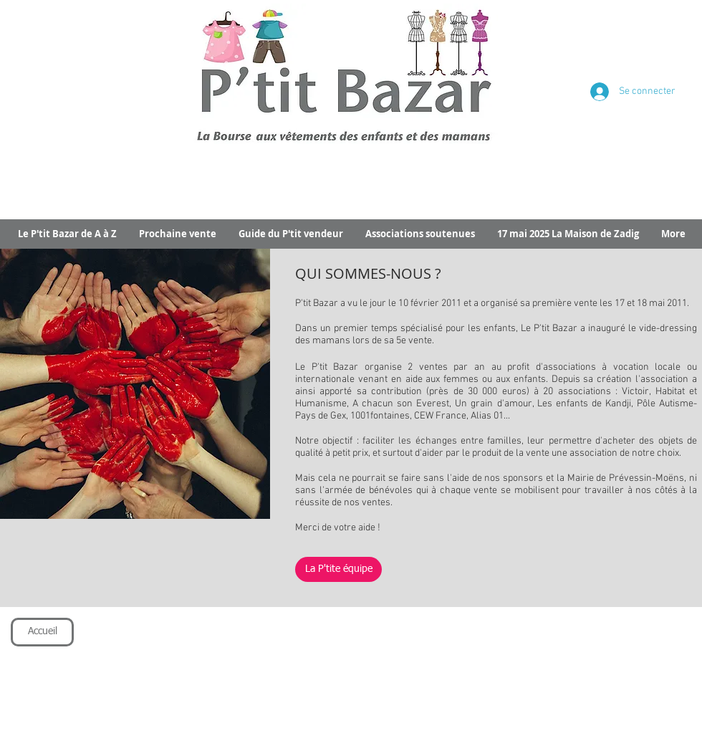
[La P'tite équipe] (338, 569)
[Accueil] (42, 632)
